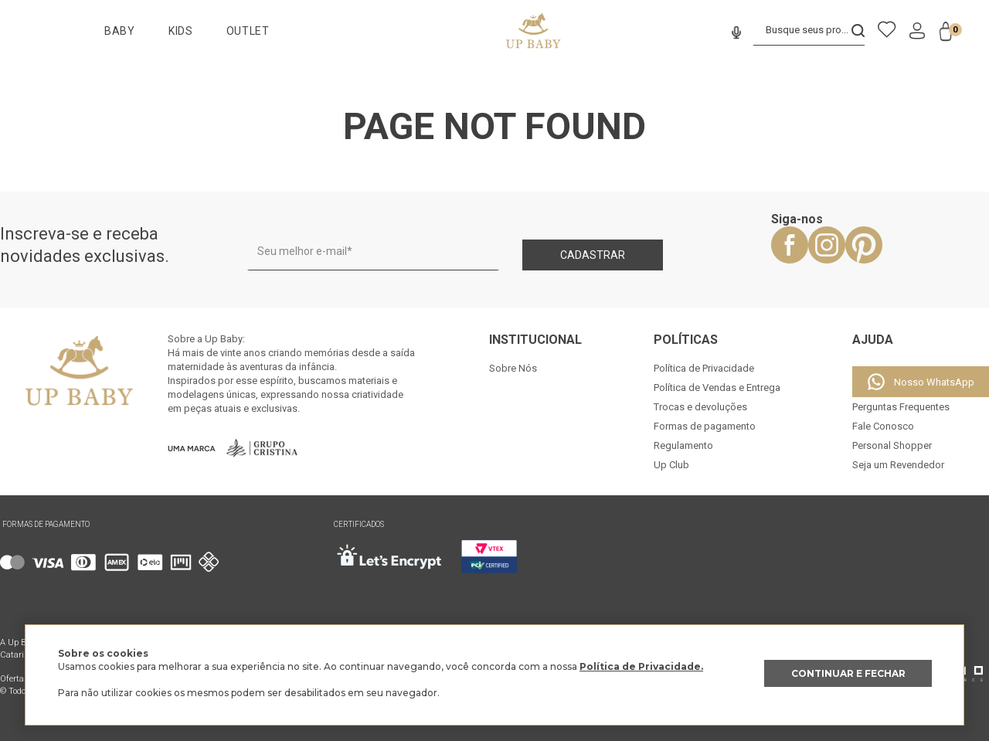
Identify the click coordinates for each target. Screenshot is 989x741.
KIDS (180, 31)
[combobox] (808, 31)
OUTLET (248, 31)
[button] (734, 33)
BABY (119, 31)
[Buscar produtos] (858, 30)
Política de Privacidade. (641, 666)
